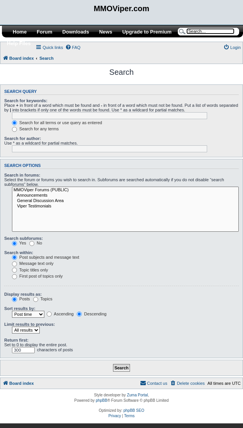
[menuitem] (73, 47)
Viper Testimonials (125, 206)
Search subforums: (23, 238)
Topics (42, 299)
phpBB (101, 400)
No (35, 243)
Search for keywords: (25, 100)
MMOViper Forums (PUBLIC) (125, 190)
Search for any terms (35, 128)
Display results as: (23, 294)
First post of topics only (37, 276)
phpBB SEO (133, 410)
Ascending (60, 314)
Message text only (33, 263)
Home (20, 32)
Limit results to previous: (29, 324)
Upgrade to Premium (147, 32)
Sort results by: (19, 308)
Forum (44, 32)
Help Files (18, 43)
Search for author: (22, 138)
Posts (21, 299)
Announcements (125, 195)
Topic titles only (30, 270)
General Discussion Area (125, 201)
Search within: (18, 252)
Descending (91, 314)
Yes (19, 243)
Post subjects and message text (45, 257)
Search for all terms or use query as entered (57, 122)
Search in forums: (22, 175)
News (105, 32)
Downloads (75, 32)
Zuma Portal (137, 395)
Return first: (16, 340)
